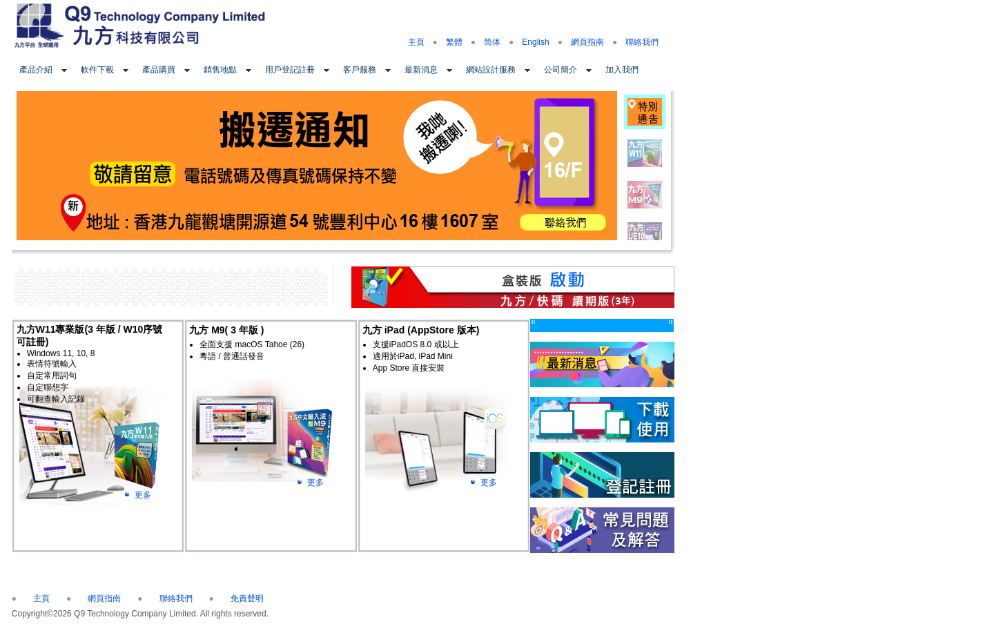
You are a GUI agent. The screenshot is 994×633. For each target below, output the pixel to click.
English (535, 42)
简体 (492, 42)
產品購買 (158, 70)
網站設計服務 (491, 70)
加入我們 (622, 70)
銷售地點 (220, 70)
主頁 (416, 42)
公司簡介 (560, 70)
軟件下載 (97, 70)
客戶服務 (359, 70)
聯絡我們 (642, 42)
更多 (143, 495)
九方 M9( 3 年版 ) (226, 329)
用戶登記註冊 (290, 70)
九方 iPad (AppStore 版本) (421, 329)
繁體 (454, 42)
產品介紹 (35, 70)
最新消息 (421, 70)
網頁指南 (587, 42)
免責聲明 (247, 598)
